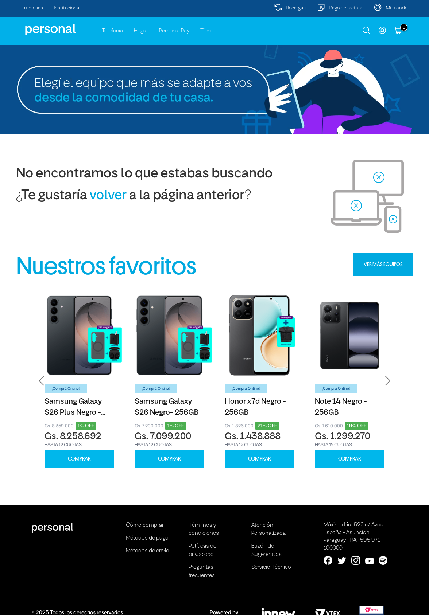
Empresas (32, 8)
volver (108, 196)
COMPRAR (79, 459)
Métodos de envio (147, 550)
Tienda (208, 31)
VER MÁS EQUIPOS (383, 264)
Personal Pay (174, 31)
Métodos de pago (147, 538)
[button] (41, 381)
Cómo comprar (145, 525)
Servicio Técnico (271, 567)
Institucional (67, 8)
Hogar (141, 31)
